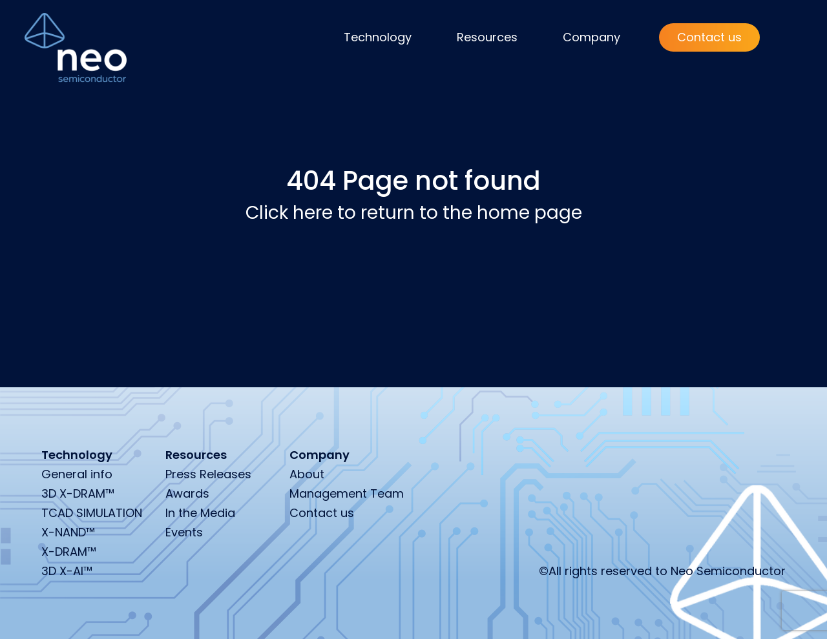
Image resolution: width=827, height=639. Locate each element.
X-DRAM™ (68, 551)
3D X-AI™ (66, 571)
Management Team (346, 493)
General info (76, 474)
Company (591, 37)
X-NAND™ (68, 532)
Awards (187, 493)
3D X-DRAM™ (77, 493)
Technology (378, 37)
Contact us (709, 37)
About (306, 474)
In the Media (200, 513)
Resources (487, 37)
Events (184, 532)
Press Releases (208, 474)
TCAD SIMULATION (91, 513)
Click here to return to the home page (414, 212)
